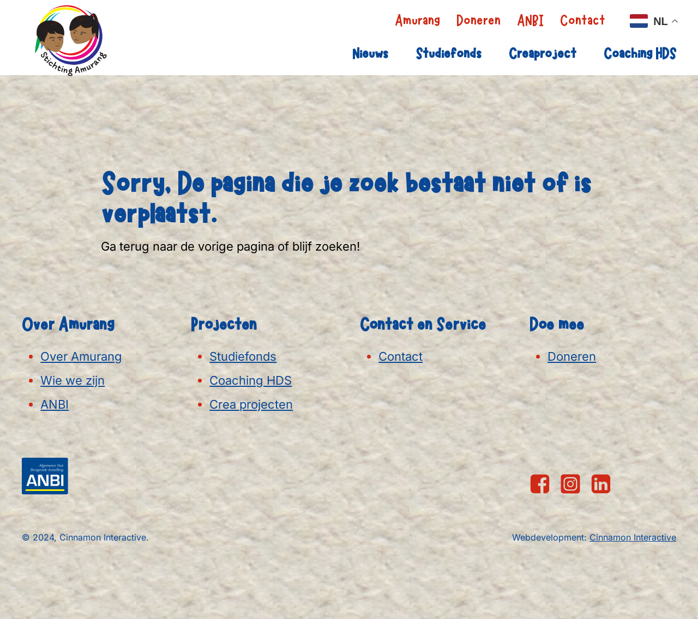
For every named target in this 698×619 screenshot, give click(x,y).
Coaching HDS (640, 54)
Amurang (417, 21)
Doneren (478, 21)
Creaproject (542, 54)
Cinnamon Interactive (632, 537)
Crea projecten (251, 404)
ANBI (530, 21)
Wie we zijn (72, 380)
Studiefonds (449, 54)
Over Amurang (81, 356)
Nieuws (370, 54)
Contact (582, 21)
